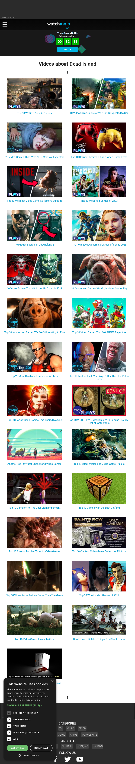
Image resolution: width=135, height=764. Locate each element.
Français (82, 746)
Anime (73, 734)
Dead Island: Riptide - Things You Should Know (99, 639)
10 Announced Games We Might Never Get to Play (99, 288)
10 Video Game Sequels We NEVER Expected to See (99, 113)
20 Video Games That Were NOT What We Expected (34, 157)
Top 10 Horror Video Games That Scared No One (34, 420)
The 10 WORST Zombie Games (34, 113)
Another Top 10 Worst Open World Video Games (34, 463)
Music (70, 728)
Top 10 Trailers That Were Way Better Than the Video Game (99, 378)
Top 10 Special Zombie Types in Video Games (34, 551)
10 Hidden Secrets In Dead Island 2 (34, 244)
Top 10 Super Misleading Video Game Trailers (99, 463)
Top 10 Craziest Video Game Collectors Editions (99, 551)
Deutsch (67, 746)
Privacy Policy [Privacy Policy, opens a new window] (33, 700)
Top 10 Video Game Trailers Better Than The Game (34, 595)
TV (60, 728)
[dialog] (30, 719)
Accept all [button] (17, 747)
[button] (30, 705)
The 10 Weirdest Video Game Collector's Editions (34, 200)
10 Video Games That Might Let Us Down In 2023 (34, 288)
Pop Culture (89, 734)
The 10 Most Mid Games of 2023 (99, 200)
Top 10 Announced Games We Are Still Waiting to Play (34, 332)
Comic (61, 734)
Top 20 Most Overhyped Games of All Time (34, 376)
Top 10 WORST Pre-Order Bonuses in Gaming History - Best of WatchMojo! (99, 422)
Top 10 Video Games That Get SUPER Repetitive (99, 332)
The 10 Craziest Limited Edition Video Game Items (99, 157)
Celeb (82, 728)
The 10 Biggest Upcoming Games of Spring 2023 (99, 244)
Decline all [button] (41, 747)
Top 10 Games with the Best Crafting (99, 507)
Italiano (98, 746)
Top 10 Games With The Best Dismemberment (34, 507)
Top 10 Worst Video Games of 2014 (99, 595)
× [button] (52, 681)
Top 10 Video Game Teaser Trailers (34, 639)
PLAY (67, 49)
